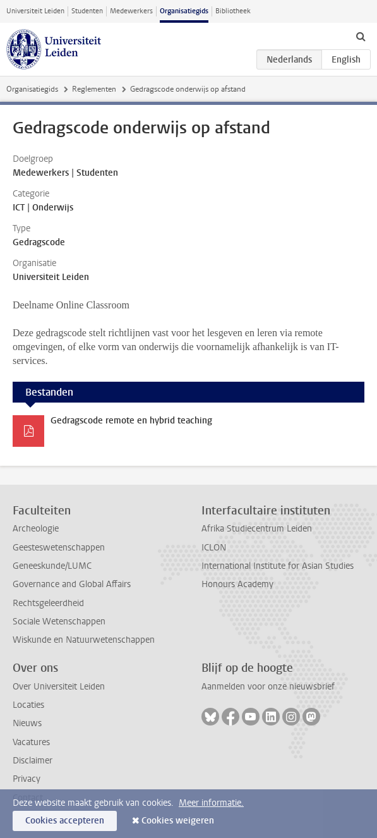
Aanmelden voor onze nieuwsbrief (268, 687)
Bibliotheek (233, 11)
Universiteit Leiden (35, 11)
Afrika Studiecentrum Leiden (256, 529)
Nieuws (27, 723)
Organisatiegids (184, 11)
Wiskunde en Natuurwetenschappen (84, 640)
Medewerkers (131, 11)
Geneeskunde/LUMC (52, 566)
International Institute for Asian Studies (277, 566)
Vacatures (31, 742)
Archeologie (36, 529)
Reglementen (94, 89)
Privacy (26, 779)
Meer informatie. (211, 803)
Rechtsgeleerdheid (48, 603)
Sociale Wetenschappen (59, 622)
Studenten (87, 11)
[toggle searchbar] (360, 36)
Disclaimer (32, 761)
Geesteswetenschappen (59, 548)
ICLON (213, 548)
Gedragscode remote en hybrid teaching (131, 421)
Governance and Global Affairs (72, 584)
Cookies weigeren (177, 821)
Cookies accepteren (64, 821)
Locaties (28, 705)
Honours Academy (237, 584)
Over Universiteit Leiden (59, 687)
